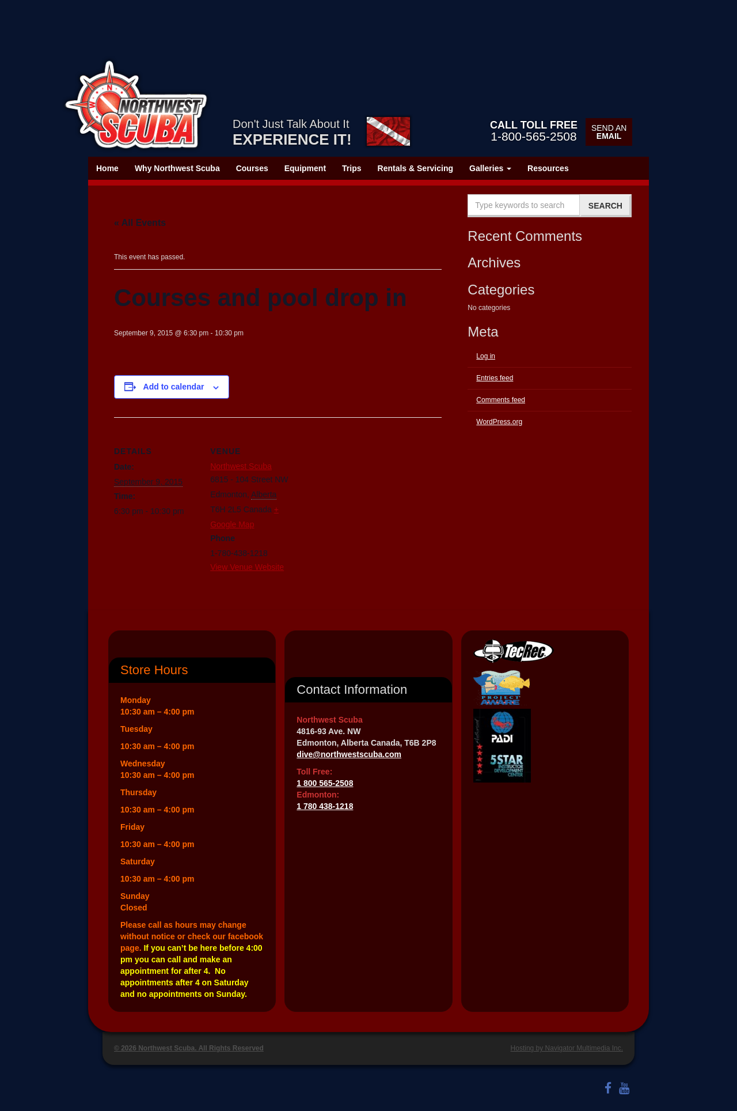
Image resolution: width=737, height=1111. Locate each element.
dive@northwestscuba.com (349, 754)
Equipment (305, 168)
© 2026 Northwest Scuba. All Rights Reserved (189, 1048)
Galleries (490, 168)
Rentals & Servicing (416, 168)
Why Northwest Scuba (177, 168)
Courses (252, 168)
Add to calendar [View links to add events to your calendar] (173, 386)
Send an (608, 132)
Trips (351, 168)
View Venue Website (247, 567)
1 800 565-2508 (325, 783)
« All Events (140, 223)
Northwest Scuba (241, 466)
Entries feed (494, 378)
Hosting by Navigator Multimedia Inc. (567, 1048)
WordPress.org (499, 422)
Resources (548, 168)
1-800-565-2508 (534, 130)
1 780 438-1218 (325, 806)
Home (107, 168)
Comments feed (500, 400)
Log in (485, 356)
